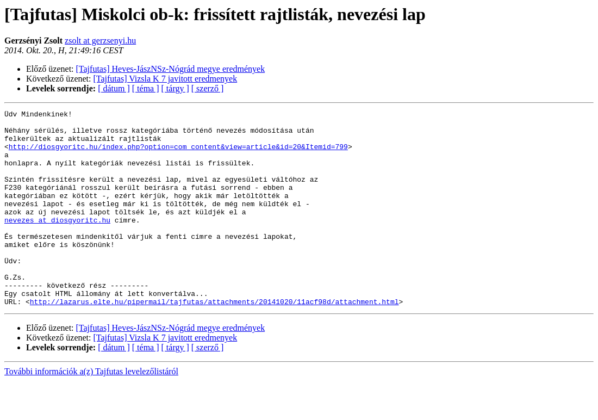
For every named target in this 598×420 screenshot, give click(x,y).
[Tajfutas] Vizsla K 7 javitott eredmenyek (166, 78)
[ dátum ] (114, 88)
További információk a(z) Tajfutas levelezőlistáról (91, 410)
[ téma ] (145, 88)
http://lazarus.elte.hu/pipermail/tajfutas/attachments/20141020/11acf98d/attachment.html (214, 340)
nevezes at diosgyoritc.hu (57, 243)
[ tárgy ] (175, 88)
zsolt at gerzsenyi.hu (100, 40)
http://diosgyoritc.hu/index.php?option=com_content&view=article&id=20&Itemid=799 (178, 154)
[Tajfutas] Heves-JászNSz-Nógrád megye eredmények (170, 68)
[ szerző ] (207, 88)
